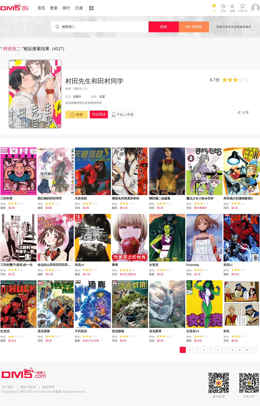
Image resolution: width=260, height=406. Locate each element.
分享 (245, 112)
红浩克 (5, 331)
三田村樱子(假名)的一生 (16, 264)
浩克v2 (228, 264)
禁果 (115, 264)
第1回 (234, 340)
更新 (54, 8)
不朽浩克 (81, 331)
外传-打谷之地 (91, 340)
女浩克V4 (192, 331)
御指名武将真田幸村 (125, 198)
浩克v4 (79, 264)
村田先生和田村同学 (94, 81)
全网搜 (194, 27)
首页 (41, 8)
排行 (66, 8)
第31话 (124, 207)
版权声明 (48, 387)
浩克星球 (155, 331)
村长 (226, 331)
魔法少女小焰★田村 (200, 198)
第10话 (12, 340)
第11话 (49, 274)
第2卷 (48, 340)
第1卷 (86, 207)
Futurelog (192, 264)
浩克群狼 (118, 331)
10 (247, 349)
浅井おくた (81, 88)
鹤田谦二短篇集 (159, 198)
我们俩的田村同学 (50, 198)
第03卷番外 (200, 207)
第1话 (160, 207)
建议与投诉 (28, 387)
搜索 (163, 27)
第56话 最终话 (128, 274)
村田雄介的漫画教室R (238, 198)
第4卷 (48, 207)
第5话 (160, 340)
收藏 (76, 114)
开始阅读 (99, 114)
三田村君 (6, 198)
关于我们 (8, 387)
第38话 (235, 274)
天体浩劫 (81, 198)
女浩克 (153, 264)
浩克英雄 (44, 331)
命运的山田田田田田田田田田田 (59, 264)
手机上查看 (125, 114)
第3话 (11, 207)
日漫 (79, 8)
